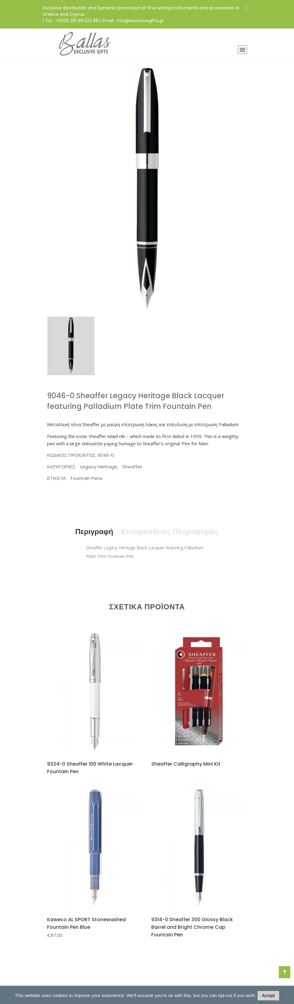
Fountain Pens (86, 478)
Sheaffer (132, 466)
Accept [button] (268, 995)
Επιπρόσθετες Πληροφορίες (170, 532)
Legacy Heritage (98, 466)
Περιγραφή (94, 532)
